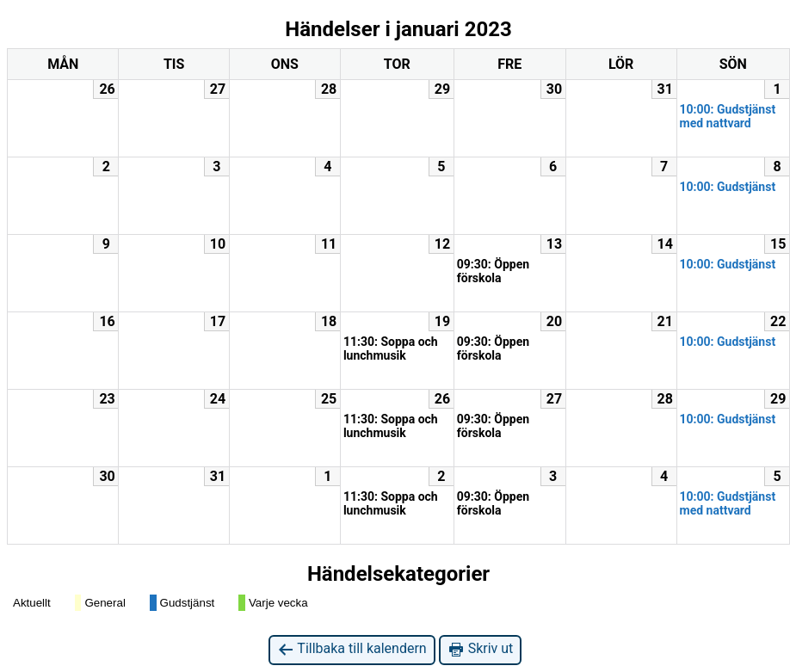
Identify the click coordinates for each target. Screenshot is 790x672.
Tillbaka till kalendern (352, 649)
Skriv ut (480, 649)
